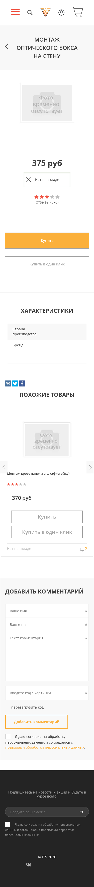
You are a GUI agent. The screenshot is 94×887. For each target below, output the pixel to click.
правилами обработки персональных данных (44, 747)
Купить (47, 240)
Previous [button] (4, 467)
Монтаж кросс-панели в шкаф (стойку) (38, 473)
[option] (47, 103)
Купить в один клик (47, 264)
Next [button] (90, 467)
